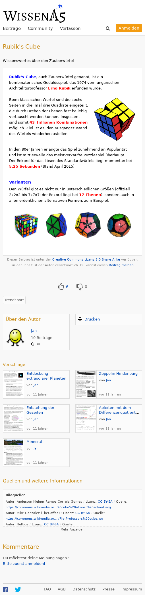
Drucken (92, 319)
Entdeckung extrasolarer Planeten (46, 375)
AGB (62, 589)
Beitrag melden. (122, 265)
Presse (108, 589)
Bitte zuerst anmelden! (24, 563)
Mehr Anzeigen (72, 529)
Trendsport (14, 300)
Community (40, 28)
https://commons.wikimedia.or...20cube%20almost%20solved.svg (58, 507)
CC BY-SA (105, 502)
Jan (34, 330)
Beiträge (12, 28)
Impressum (131, 589)
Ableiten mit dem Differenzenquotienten (119, 410)
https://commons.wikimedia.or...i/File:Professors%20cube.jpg (54, 519)
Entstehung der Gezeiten (40, 410)
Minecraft (35, 442)
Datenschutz (84, 589)
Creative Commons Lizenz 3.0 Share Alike (86, 259)
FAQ (47, 589)
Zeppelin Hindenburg (118, 373)
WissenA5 (34, 13)
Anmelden (129, 28)
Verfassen (70, 28)
